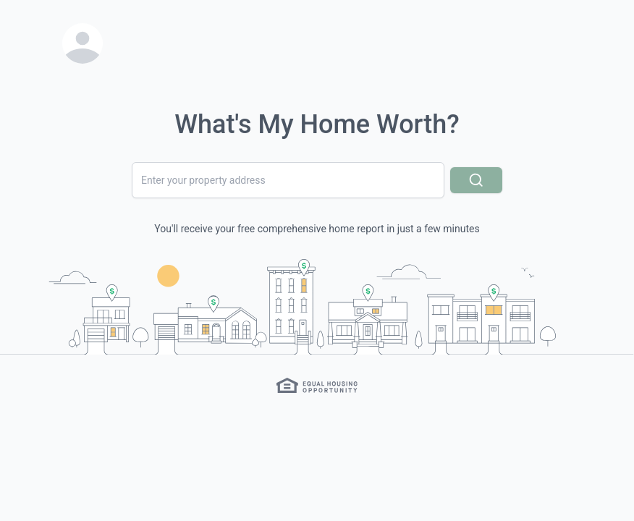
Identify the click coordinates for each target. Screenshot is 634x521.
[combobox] (288, 180)
